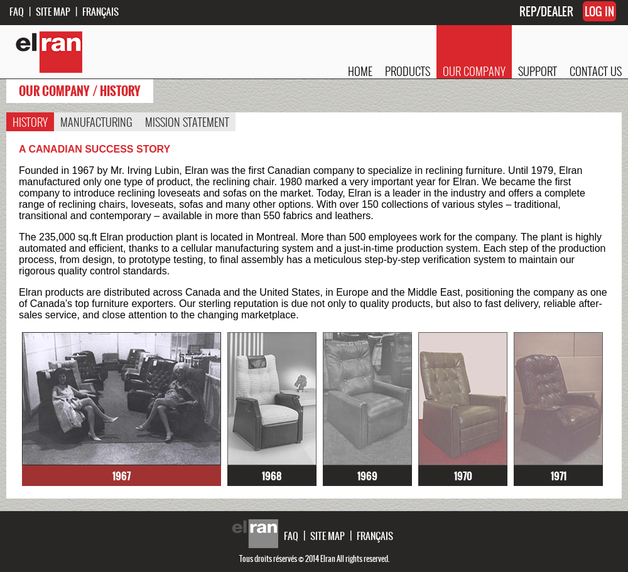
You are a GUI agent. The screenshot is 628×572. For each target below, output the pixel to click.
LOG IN (599, 11)
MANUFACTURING (96, 121)
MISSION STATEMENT (187, 121)
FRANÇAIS (100, 11)
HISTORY (30, 121)
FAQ (16, 11)
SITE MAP (53, 11)
